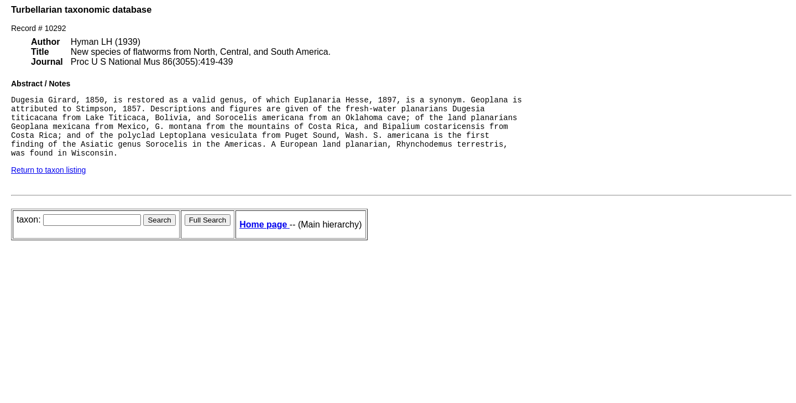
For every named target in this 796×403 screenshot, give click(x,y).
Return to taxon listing (48, 181)
